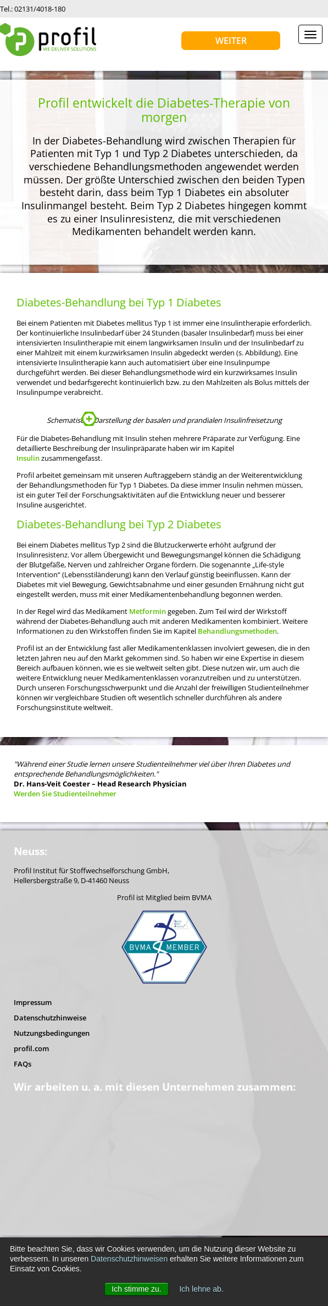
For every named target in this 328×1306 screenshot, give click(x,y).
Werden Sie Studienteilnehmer (65, 878)
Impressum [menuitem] (33, 1086)
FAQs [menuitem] (22, 1148)
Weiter (231, 41)
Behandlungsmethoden (237, 715)
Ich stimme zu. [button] (136, 1289)
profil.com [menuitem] (31, 1132)
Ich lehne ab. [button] (201, 1289)
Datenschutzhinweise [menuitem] (50, 1102)
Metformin (147, 695)
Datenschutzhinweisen (129, 1258)
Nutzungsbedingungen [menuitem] (52, 1117)
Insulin (28, 542)
